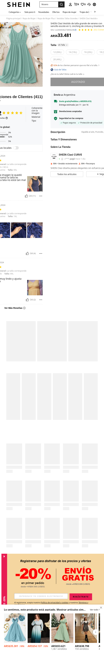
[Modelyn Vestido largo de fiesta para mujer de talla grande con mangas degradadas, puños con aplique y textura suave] (39, 628)
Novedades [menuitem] (43, 12)
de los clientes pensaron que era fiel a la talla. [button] (75, 65)
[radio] (57, 52)
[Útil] (26, 196)
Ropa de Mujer (29, 18)
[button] (48, 4)
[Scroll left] (91, 12)
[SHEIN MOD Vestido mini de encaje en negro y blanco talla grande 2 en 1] (86, 628)
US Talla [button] (63, 45)
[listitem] (15, 631)
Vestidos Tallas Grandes (67, 18)
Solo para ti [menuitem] (29, 12)
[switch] (16, 147)
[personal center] (70, 4)
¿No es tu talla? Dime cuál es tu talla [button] (68, 74)
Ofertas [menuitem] (55, 12)
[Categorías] (15, 12)
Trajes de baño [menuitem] (86, 12)
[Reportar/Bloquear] (41, 196)
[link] (76, 4)
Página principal (13, 18)
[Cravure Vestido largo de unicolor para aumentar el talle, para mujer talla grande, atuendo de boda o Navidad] (62, 628)
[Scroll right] (95, 12)
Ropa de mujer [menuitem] (69, 12)
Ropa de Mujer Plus (46, 18)
